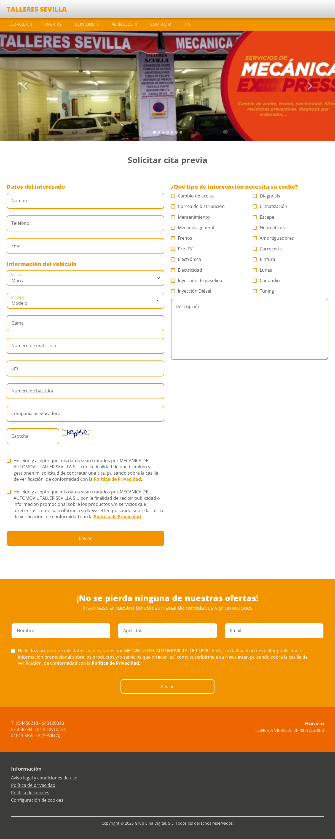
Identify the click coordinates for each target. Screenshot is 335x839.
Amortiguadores (273, 238)
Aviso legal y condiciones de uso (44, 778)
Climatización (270, 206)
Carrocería (267, 249)
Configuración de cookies (37, 800)
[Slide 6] (180, 132)
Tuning (263, 291)
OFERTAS (53, 24)
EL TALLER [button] (18, 24)
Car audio (266, 280)
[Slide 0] (154, 132)
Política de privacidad (33, 785)
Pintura (264, 259)
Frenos (181, 238)
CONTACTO (160, 24)
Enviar (85, 538)
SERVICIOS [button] (84, 24)
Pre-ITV (182, 249)
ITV (187, 24)
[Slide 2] (163, 132)
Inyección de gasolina (197, 280)
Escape (264, 217)
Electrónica (186, 259)
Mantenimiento (190, 217)
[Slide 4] (172, 132)
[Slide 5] (176, 132)
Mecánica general (193, 228)
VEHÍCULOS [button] (122, 24)
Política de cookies (30, 793)
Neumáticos (269, 228)
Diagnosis (266, 196)
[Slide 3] (167, 132)
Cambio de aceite (192, 196)
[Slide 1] (158, 132)
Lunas (262, 270)
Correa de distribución (198, 206)
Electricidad (186, 270)
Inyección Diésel (191, 291)
